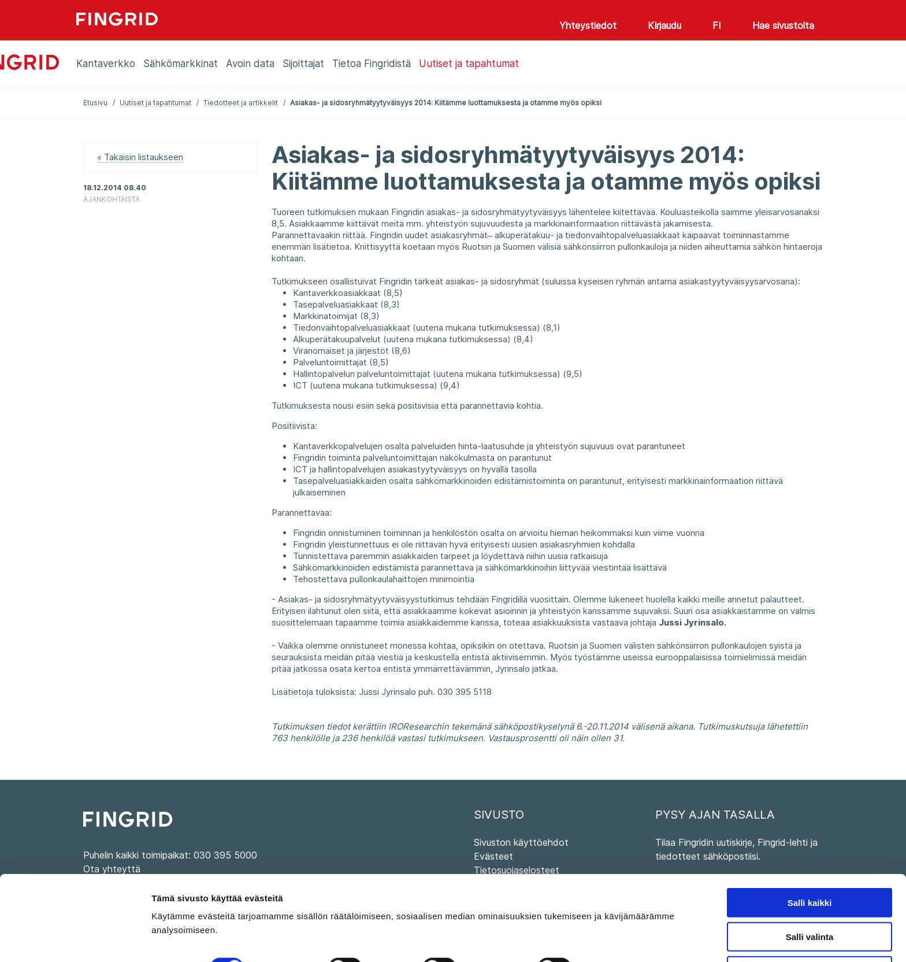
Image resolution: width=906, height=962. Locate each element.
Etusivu (95, 102)
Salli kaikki (810, 865)
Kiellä (809, 933)
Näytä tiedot (618, 930)
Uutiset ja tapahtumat (155, 102)
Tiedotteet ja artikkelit (240, 102)
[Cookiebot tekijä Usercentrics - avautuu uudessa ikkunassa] (74, 939)
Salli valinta (810, 899)
